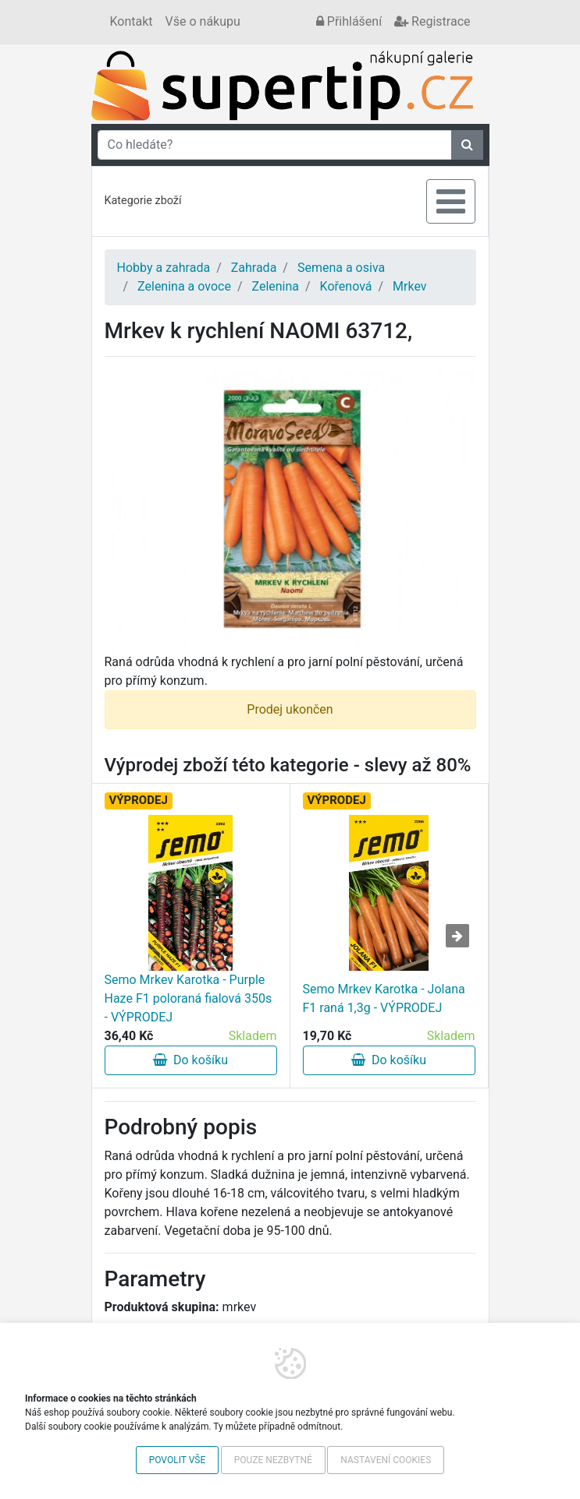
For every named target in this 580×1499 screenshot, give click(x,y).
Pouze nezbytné (273, 1460)
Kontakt (131, 21)
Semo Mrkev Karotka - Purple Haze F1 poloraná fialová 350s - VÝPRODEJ (188, 998)
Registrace (432, 21)
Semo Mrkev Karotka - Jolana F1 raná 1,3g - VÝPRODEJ (384, 998)
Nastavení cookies (385, 1460)
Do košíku (190, 1060)
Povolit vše (177, 1460)
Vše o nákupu (202, 21)
